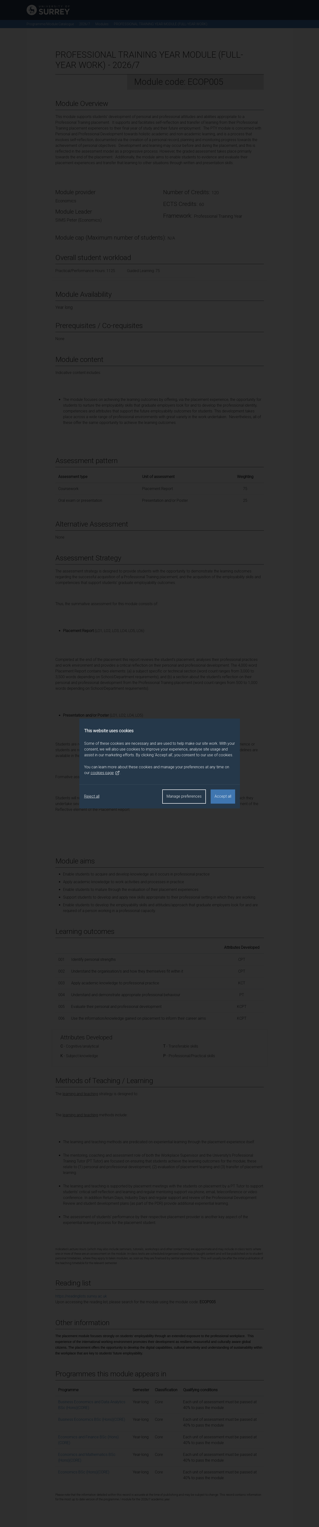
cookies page (105, 772)
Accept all (223, 796)
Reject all (91, 796)
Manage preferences (184, 796)
